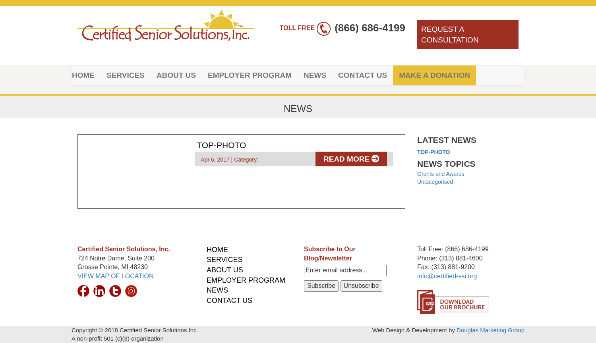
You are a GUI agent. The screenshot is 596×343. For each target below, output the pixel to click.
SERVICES (125, 75)
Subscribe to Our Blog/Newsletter (330, 254)
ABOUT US (176, 75)
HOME (83, 75)
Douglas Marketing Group (490, 330)
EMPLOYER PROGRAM (250, 75)
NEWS (315, 75)
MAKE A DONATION (434, 75)
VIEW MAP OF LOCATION (115, 276)
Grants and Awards (440, 174)
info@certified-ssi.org (447, 276)
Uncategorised (435, 182)
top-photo (433, 152)
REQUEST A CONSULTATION (450, 34)
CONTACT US (362, 75)
